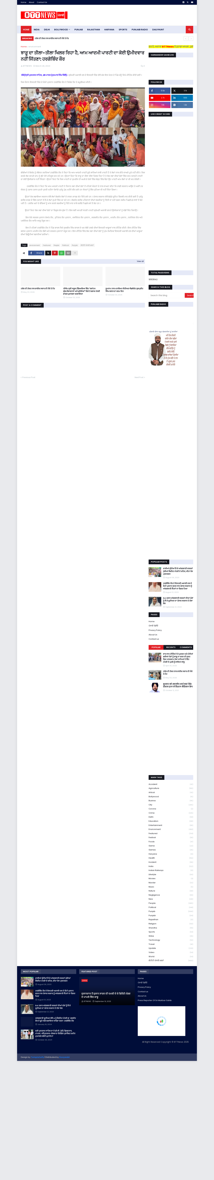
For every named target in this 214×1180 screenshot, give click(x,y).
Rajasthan (171, 919)
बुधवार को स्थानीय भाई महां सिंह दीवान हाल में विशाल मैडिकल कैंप (178, 685)
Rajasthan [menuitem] (93, 29)
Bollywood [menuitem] (61, 29)
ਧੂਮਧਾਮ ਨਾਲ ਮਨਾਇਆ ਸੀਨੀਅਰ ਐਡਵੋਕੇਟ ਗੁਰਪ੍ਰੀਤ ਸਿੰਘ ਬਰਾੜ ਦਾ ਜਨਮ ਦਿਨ (124, 290)
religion (171, 923)
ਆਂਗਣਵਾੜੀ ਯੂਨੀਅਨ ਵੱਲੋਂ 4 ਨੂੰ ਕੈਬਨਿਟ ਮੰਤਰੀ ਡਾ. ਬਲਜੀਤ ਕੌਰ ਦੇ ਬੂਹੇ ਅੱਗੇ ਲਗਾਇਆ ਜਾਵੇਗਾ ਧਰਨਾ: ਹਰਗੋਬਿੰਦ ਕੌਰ (55, 1019)
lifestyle (171, 874)
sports (171, 932)
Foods (171, 841)
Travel (171, 944)
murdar (171, 882)
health (171, 858)
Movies (171, 878)
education (171, 821)
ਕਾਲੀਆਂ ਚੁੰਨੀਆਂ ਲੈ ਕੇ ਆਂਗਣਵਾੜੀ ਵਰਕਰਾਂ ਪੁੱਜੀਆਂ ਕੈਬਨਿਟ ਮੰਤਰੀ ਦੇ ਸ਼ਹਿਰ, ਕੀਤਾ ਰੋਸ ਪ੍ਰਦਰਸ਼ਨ (178, 571)
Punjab (75, 245)
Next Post (139, 377)
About (31, 2)
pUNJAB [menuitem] (78, 29)
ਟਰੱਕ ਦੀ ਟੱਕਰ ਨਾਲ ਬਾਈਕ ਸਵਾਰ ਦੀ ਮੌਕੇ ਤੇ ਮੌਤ (52, 38)
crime (171, 813)
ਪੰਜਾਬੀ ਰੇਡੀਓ (153, 625)
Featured (47, 245)
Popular (156, 647)
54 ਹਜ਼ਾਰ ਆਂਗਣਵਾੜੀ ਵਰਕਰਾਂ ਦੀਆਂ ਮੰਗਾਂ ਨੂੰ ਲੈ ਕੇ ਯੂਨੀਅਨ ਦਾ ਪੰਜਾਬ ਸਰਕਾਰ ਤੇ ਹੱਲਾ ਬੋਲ (178, 601)
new (171, 899)
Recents (171, 647)
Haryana (171, 854)
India (171, 866)
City (171, 804)
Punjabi (171, 915)
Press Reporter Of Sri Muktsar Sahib (155, 1000)
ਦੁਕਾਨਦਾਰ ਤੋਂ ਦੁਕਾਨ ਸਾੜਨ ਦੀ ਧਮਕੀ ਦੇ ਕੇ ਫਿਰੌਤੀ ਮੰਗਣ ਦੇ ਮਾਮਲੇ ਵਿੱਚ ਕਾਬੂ (105, 995)
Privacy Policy (155, 630)
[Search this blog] (167, 295)
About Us (153, 634)
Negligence (171, 895)
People (56, 245)
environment (35, 46)
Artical (171, 792)
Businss (171, 800)
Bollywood (171, 796)
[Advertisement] (139, 15)
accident (171, 784)
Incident (171, 862)
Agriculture (171, 788)
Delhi (171, 817)
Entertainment (171, 825)
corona (171, 808)
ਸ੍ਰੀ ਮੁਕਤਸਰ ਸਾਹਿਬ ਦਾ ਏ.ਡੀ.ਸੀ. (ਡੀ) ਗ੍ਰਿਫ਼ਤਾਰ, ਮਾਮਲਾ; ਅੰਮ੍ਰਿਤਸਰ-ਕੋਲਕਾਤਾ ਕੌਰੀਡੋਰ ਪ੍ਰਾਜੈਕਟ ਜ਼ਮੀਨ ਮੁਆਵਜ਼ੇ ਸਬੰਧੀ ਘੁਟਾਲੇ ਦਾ (55, 1034)
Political (65, 245)
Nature (171, 891)
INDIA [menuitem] (37, 29)
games (171, 849)
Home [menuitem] (26, 29)
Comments (186, 647)
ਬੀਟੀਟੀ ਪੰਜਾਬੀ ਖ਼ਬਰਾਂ (87, 245)
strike (171, 936)
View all (140, 261)
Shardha (171, 928)
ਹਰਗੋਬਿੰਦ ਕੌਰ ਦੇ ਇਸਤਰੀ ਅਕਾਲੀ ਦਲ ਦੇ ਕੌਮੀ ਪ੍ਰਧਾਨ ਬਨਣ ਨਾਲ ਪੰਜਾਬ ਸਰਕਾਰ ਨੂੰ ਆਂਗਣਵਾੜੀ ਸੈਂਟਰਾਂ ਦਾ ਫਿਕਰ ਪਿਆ (177, 586)
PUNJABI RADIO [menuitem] (140, 29)
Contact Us (42, 2)
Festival (171, 837)
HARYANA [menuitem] (109, 29)
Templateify (37, 1057)
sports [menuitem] (123, 29)
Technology (171, 940)
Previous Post (28, 377)
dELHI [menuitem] (47, 29)
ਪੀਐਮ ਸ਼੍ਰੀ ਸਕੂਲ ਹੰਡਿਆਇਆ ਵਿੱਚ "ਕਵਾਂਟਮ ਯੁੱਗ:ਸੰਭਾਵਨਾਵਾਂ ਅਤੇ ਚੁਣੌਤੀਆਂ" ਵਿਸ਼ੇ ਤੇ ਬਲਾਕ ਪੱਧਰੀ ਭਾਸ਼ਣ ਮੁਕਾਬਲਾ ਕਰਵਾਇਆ (81, 291)
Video (171, 952)
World (171, 956)
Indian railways (171, 870)
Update (171, 948)
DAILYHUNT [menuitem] (158, 29)
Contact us (154, 639)
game (171, 845)
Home (23, 2)
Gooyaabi (64, 1057)
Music (171, 886)
